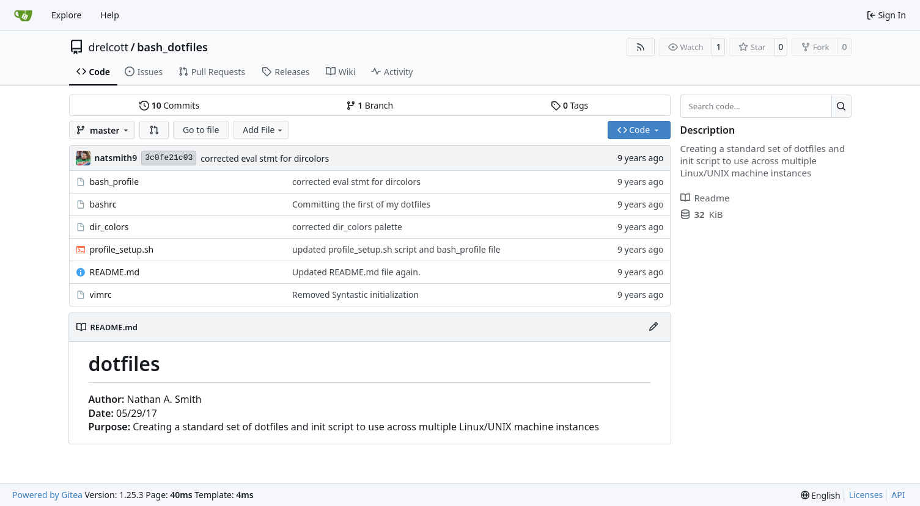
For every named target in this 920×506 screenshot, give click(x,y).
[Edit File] (653, 327)
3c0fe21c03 (169, 157)
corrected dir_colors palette (347, 227)
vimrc (101, 294)
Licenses (866, 495)
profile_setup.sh (122, 249)
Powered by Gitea (47, 495)
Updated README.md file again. (356, 272)
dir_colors (109, 227)
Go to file (201, 130)
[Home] (23, 15)
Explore (66, 15)
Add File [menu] (263, 130)
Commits (169, 105)
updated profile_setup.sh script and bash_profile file (396, 249)
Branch (370, 105)
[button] (154, 130)
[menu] (821, 495)
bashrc (103, 204)
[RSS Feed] (641, 47)
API (898, 495)
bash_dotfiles (172, 47)
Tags (569, 105)
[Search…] (841, 106)
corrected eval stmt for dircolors (265, 158)
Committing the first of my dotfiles (361, 204)
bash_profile (114, 181)
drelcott (108, 47)
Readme (705, 198)
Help (109, 15)
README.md (115, 272)
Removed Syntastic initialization (355, 294)
